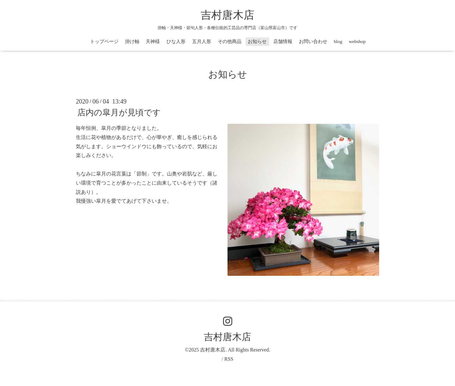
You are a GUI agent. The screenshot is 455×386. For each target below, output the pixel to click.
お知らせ (257, 41)
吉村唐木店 (227, 15)
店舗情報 (282, 41)
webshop (357, 41)
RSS (228, 359)
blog (338, 41)
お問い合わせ (313, 41)
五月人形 (201, 41)
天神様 (153, 41)
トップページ (104, 41)
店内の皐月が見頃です (119, 112)
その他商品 (229, 41)
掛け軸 (132, 41)
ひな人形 (176, 41)
